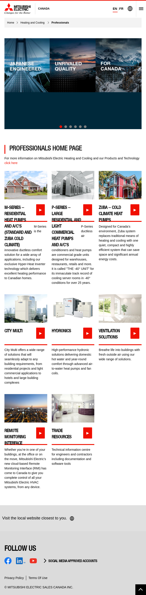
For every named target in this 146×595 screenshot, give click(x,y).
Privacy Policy (14, 578)
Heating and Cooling (32, 22)
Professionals (60, 22)
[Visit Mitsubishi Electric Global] (130, 8)
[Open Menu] (139, 9)
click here (11, 163)
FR (121, 8)
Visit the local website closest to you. (38, 518)
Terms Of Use (37, 578)
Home (10, 22)
